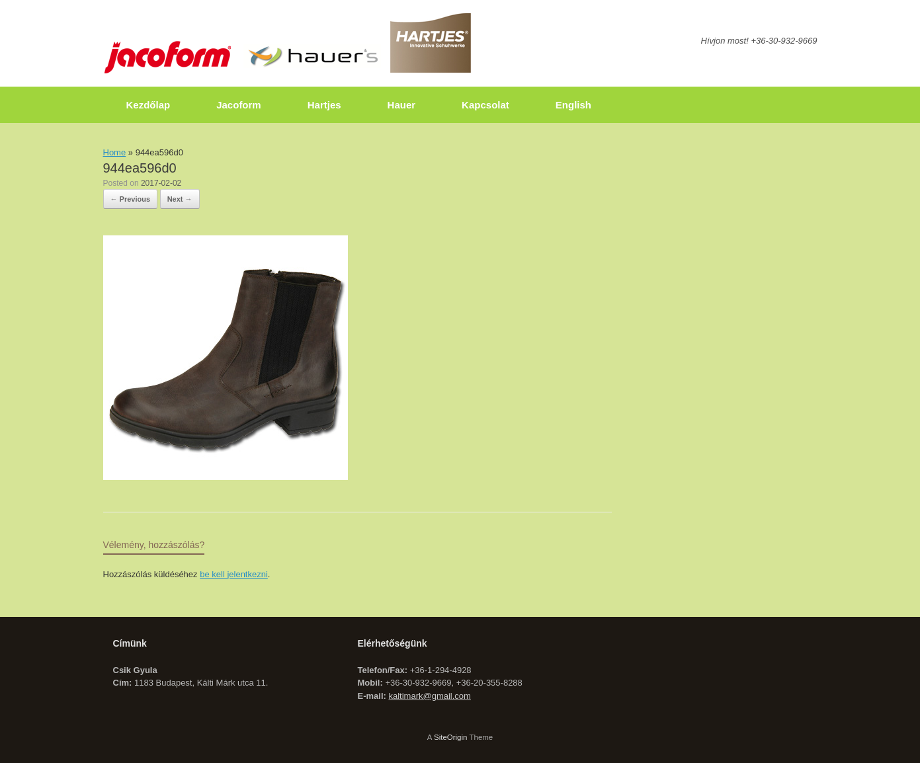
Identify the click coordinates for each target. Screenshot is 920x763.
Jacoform (238, 104)
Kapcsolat (485, 104)
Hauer (402, 104)
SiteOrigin (451, 737)
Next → (179, 199)
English (573, 104)
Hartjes (324, 104)
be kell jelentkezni (234, 574)
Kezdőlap (148, 104)
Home (114, 152)
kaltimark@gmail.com (429, 696)
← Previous (130, 199)
